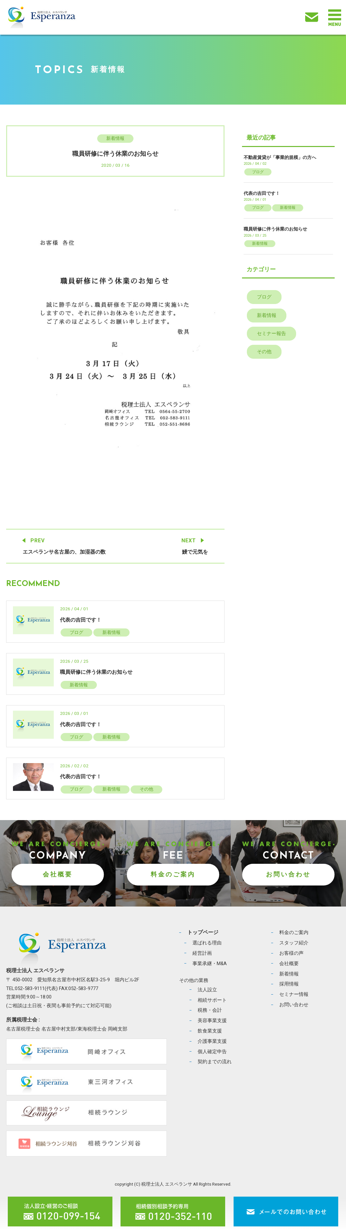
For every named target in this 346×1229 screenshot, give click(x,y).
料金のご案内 (173, 874)
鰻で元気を (195, 552)
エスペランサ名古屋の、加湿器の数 (64, 552)
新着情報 (115, 138)
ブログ (76, 632)
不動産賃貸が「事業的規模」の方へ (280, 157)
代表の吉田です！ (80, 620)
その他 (146, 789)
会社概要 (58, 874)
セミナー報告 (271, 333)
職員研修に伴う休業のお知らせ (96, 672)
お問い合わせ (288, 874)
